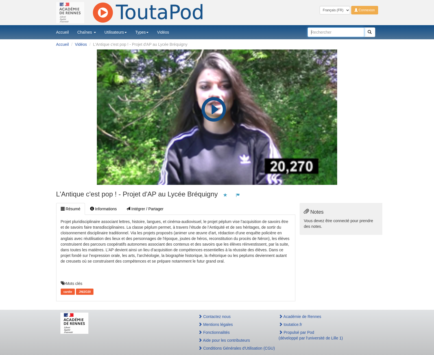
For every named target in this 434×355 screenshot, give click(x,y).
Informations (103, 209)
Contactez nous (214, 316)
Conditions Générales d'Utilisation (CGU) (232, 348)
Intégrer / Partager (144, 209)
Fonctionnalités (214, 332)
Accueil (62, 32)
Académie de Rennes (300, 316)
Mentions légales (215, 324)
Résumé (70, 209)
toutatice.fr (290, 324)
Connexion (364, 10)
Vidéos (163, 32)
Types (142, 32)
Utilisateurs (115, 32)
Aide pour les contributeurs (224, 340)
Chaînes (86, 32)
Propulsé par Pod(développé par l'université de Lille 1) (311, 335)
